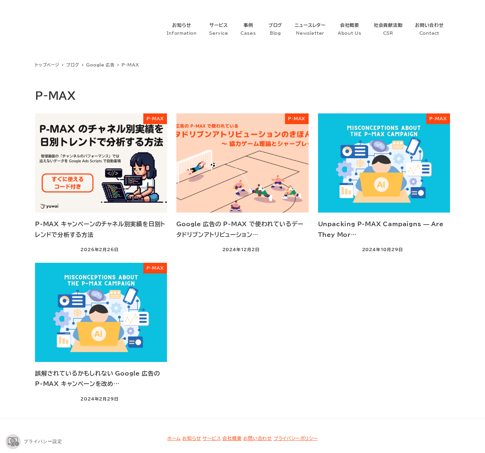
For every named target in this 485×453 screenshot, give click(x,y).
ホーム (174, 412)
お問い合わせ (257, 412)
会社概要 (232, 412)
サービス (212, 412)
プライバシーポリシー (296, 412)
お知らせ (191, 412)
